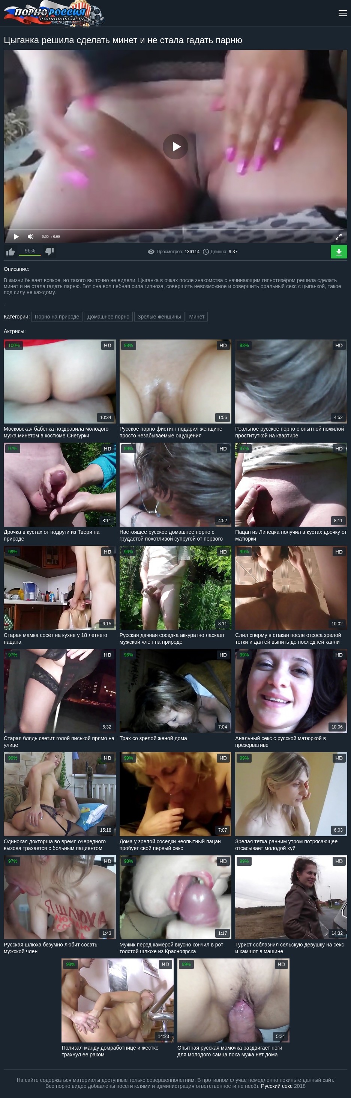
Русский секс (276, 1086)
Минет (196, 317)
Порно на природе (56, 317)
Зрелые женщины (159, 317)
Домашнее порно (108, 317)
